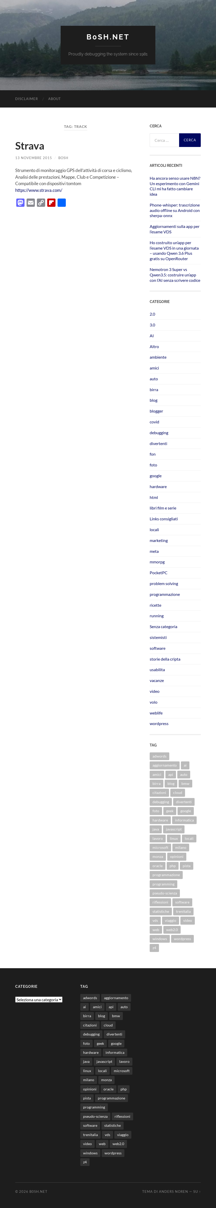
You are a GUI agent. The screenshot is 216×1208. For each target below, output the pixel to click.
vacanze (157, 680)
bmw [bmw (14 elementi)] (185, 783)
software (157, 648)
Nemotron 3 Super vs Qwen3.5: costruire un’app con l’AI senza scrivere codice (175, 275)
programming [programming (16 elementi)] (163, 884)
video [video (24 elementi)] (187, 920)
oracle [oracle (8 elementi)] (158, 866)
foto (153, 464)
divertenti (158, 443)
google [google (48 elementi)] (185, 811)
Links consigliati (164, 518)
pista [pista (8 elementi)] (186, 866)
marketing (159, 540)
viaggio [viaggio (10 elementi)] (170, 920)
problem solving (164, 583)
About (54, 99)
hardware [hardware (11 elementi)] (160, 820)
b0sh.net (108, 37)
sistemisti (158, 637)
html (154, 497)
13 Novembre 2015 (33, 158)
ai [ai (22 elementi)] (185, 765)
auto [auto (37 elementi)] (183, 774)
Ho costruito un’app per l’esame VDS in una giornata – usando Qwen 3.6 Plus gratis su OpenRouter (174, 250)
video (154, 691)
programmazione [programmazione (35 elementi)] (166, 875)
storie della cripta (165, 658)
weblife (156, 712)
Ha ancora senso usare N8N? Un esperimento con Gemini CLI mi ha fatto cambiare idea (175, 186)
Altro (154, 346)
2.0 (152, 313)
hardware (158, 486)
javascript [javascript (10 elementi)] (174, 829)
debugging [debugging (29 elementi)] (161, 802)
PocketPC (158, 572)
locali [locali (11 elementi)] (189, 838)
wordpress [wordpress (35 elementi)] (182, 938)
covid (154, 421)
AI (152, 335)
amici (154, 367)
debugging (159, 432)
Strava (29, 145)
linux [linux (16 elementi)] (174, 838)
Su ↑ (197, 1191)
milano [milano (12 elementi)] (180, 847)
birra (154, 389)
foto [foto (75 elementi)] (156, 811)
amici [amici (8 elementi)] (157, 774)
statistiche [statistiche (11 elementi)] (161, 911)
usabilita (157, 669)
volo (153, 702)
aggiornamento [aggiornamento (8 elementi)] (165, 765)
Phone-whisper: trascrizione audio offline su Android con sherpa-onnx (175, 210)
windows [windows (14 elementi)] (160, 938)
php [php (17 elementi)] (173, 866)
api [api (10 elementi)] (170, 774)
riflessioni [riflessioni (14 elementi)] (160, 902)
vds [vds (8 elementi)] (155, 920)
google (156, 475)
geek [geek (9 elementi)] (169, 811)
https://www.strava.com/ (38, 190)
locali (154, 529)
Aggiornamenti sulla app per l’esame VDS (174, 229)
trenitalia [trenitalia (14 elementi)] (183, 911)
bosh (63, 158)
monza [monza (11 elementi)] (158, 856)
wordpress (159, 723)
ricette (155, 605)
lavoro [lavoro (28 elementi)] (158, 838)
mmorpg (157, 561)
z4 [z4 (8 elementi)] (154, 948)
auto (154, 378)
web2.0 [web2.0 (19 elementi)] (172, 929)
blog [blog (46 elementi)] (170, 783)
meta (154, 551)
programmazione (165, 594)
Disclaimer (26, 99)
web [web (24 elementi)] (156, 929)
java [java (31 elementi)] (156, 829)
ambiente (158, 357)
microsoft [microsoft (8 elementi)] (160, 847)
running (157, 615)
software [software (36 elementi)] (182, 902)
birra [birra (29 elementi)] (157, 783)
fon (153, 453)
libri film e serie (163, 507)
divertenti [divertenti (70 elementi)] (184, 802)
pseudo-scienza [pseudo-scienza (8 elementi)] (165, 893)
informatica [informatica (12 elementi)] (184, 820)
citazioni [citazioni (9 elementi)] (159, 792)
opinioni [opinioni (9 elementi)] (176, 856)
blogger (156, 410)
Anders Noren (173, 1191)
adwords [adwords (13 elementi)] (159, 756)
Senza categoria (163, 626)
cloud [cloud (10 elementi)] (177, 792)
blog (153, 400)
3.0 (152, 324)
